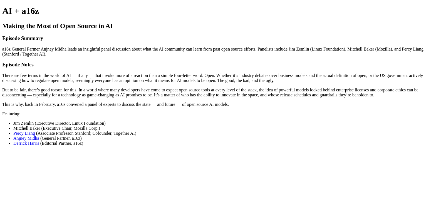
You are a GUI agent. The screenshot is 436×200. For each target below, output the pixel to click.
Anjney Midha (26, 138)
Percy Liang (24, 133)
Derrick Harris (26, 143)
